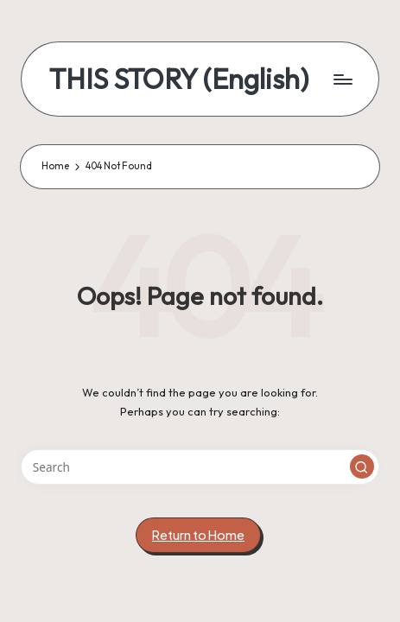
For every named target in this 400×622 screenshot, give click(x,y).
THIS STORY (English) (178, 79)
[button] (362, 466)
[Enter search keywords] (200, 467)
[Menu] (342, 79)
